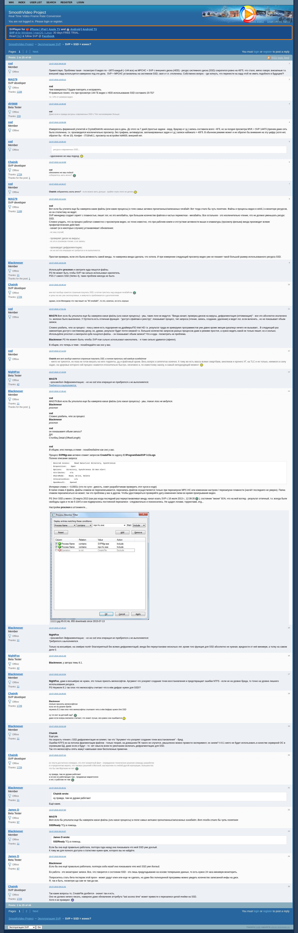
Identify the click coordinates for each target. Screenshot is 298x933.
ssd (10, 63)
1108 (19, 92)
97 (18, 822)
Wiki (11, 2)
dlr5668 (12, 103)
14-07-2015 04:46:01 (57, 788)
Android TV (90, 29)
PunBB (257, 927)
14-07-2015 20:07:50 (57, 810)
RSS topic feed (280, 57)
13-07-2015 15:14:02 (57, 199)
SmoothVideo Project (27, 12)
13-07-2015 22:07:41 (57, 755)
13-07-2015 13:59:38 (57, 122)
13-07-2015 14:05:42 (57, 142)
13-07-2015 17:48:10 (57, 628)
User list (36, 2)
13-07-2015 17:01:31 (57, 309)
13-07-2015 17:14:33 (57, 351)
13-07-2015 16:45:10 (57, 285)
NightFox (14, 371)
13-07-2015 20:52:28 (57, 726)
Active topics (256, 21)
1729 (19, 174)
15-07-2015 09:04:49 (57, 856)
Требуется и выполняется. (63, 385)
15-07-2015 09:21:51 (57, 887)
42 (18, 384)
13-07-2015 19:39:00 (57, 694)
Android (75, 29)
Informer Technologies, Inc (280, 927)
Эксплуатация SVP (49, 44)
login (256, 51)
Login (80, 2)
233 (19, 116)
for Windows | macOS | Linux (30, 32)
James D (13, 809)
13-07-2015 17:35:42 (57, 391)
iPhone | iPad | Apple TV (45, 29)
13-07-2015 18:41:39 (57, 656)
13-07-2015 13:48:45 (57, 104)
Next (35, 51)
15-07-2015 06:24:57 (57, 831)
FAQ (19, 36)
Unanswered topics (278, 21)
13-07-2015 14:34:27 (57, 184)
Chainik (13, 162)
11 (18, 275)
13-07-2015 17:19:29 (57, 372)
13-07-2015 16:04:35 (57, 263)
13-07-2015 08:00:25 (57, 63)
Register (66, 2)
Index (21, 2)
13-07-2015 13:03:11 (57, 79)
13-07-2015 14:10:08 (57, 162)
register (267, 51)
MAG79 (12, 79)
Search (51, 2)
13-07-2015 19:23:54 (57, 674)
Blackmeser (15, 262)
